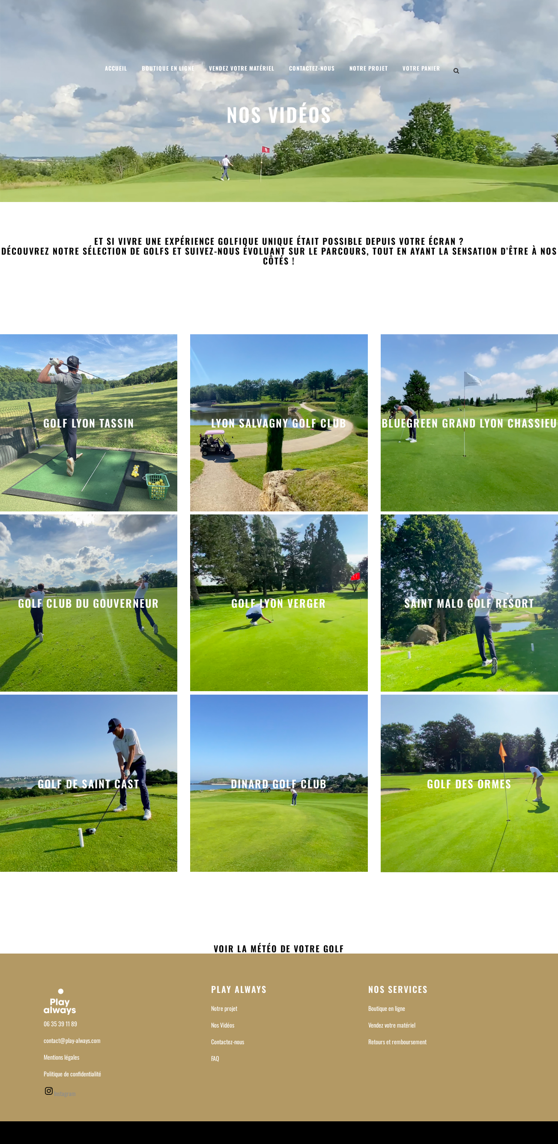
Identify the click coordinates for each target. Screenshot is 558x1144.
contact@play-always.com (72, 1040)
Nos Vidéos (222, 1024)
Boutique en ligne (386, 1008)
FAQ (215, 1058)
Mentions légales (61, 1056)
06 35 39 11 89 (60, 1023)
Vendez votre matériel (391, 1024)
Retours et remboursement (397, 1041)
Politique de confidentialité (72, 1073)
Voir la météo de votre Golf (279, 948)
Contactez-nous (227, 1041)
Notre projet (224, 1008)
